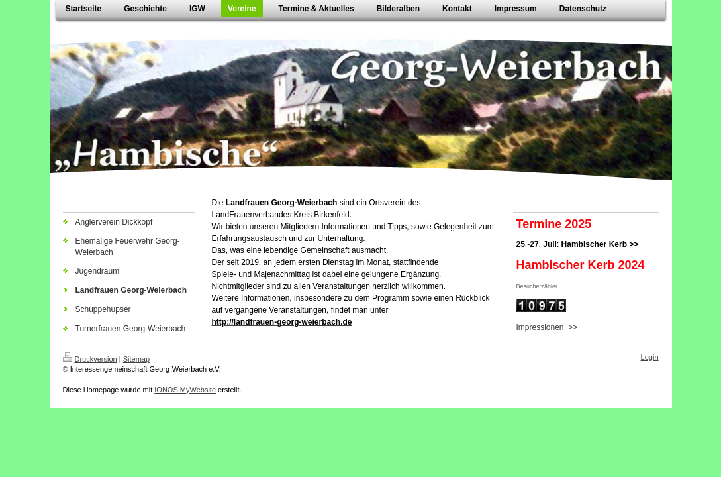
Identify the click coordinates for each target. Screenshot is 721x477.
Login (650, 357)
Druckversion (90, 359)
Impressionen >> (547, 327)
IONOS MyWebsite (185, 390)
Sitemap (136, 359)
